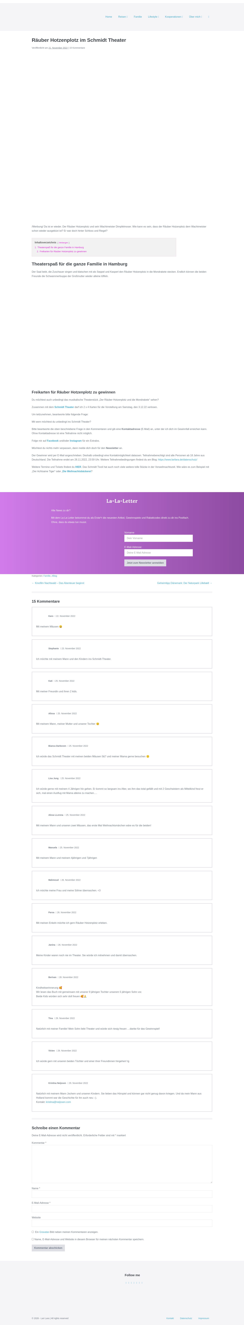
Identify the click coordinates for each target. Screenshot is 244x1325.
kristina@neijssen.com (58, 1102)
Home (108, 16)
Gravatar (44, 1232)
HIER (78, 467)
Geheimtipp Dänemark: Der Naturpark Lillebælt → (184, 583)
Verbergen (63, 242)
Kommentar (39, 1143)
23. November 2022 (70, 648)
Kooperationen (174, 16)
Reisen (123, 16)
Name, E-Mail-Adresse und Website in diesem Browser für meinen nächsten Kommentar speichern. (89, 1239)
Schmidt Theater (64, 407)
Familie (138, 16)
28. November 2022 (68, 977)
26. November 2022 (70, 880)
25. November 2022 (64, 681)
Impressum (203, 1318)
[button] (208, 17)
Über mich (195, 16)
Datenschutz (186, 1318)
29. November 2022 (64, 1018)
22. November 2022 (65, 616)
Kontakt (170, 1318)
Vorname (129, 532)
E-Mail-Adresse (41, 1203)
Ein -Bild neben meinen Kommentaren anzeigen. (66, 1232)
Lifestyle (153, 16)
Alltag (54, 576)
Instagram (76, 440)
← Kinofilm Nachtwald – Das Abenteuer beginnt (58, 583)
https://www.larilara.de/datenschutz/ (177, 459)
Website (36, 1217)
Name (36, 1188)
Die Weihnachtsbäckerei (76, 471)
